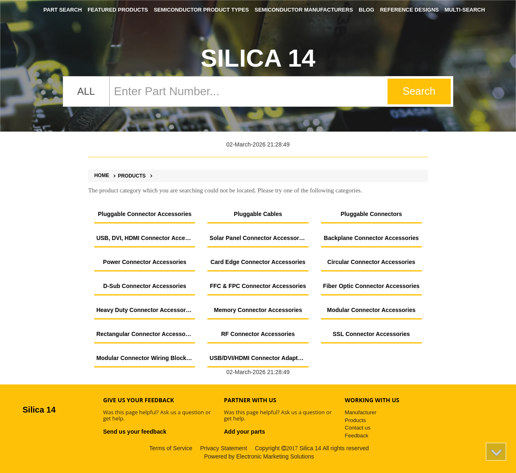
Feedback (357, 435)
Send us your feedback (134, 431)
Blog (366, 10)
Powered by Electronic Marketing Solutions (259, 456)
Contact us (358, 428)
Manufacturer (361, 412)
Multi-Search (465, 10)
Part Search (62, 10)
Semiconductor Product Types (201, 10)
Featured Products (118, 10)
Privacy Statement (223, 448)
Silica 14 (258, 58)
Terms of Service (170, 448)
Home (101, 175)
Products (128, 176)
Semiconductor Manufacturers (303, 10)
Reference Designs (409, 10)
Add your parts (244, 431)
